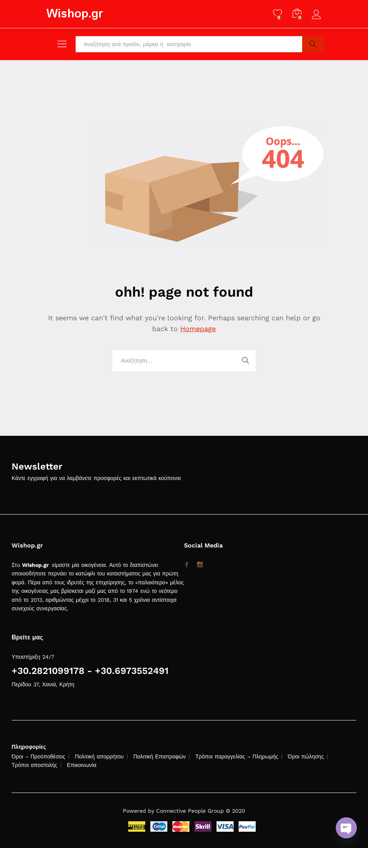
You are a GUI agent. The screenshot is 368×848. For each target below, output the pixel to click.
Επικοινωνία (81, 765)
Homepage (198, 329)
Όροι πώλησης (306, 756)
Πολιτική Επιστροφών (159, 756)
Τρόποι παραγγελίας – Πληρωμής (236, 756)
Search (312, 44)
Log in (317, 15)
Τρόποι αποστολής (34, 765)
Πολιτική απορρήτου (99, 756)
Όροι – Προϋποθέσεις (38, 756)
